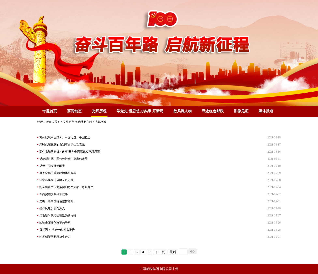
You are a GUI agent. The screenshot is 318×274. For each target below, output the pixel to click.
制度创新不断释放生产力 (55, 236)
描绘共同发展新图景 (52, 165)
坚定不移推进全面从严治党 (56, 180)
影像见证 (241, 111)
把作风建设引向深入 (52, 208)
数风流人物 (182, 111)
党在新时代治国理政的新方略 (57, 215)
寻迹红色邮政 (213, 111)
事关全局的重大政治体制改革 (57, 172)
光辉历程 (100, 121)
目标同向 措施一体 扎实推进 (57, 229)
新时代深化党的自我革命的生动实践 (62, 144)
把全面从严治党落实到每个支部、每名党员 (66, 187)
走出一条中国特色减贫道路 (56, 201)
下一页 (160, 252)
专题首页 (49, 111)
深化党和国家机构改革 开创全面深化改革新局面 (69, 151)
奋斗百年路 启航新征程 (77, 121)
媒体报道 (266, 111)
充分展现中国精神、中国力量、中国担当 (64, 137)
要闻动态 (74, 111)
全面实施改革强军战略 (53, 194)
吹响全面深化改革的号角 (55, 222)
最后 (173, 252)
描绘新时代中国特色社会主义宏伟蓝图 (63, 158)
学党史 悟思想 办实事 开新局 (140, 111)
